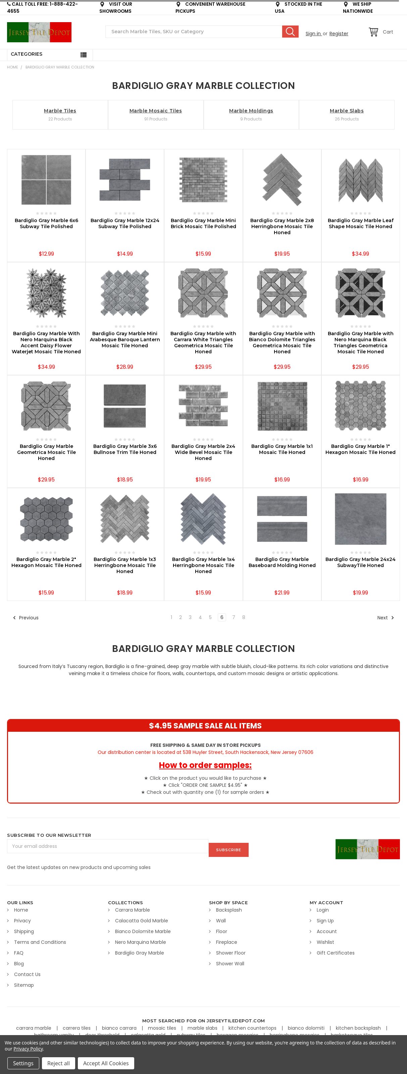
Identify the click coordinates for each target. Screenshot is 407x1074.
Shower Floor (231, 949)
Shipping (24, 928)
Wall (221, 917)
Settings (23, 1063)
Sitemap (24, 981)
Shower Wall (230, 960)
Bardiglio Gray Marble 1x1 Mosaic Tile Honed (282, 449)
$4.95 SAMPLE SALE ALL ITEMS (205, 725)
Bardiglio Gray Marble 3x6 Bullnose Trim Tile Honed (125, 449)
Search (290, 31)
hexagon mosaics (238, 1031)
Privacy (22, 917)
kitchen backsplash (359, 1024)
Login (323, 906)
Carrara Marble (132, 906)
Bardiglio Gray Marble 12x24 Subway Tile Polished (125, 223)
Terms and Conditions (40, 938)
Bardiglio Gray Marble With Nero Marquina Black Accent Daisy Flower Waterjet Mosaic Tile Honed (46, 342)
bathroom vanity (54, 1031)
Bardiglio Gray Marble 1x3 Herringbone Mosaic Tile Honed (125, 565)
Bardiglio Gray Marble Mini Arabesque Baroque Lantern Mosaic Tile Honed (125, 339)
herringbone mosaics (295, 1031)
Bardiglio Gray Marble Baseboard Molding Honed (282, 562)
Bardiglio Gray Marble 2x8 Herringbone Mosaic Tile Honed (282, 226)
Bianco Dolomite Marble (143, 928)
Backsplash (229, 906)
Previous (26, 617)
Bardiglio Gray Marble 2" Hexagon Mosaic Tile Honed (46, 562)
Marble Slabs (347, 111)
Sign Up (325, 917)
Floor (221, 928)
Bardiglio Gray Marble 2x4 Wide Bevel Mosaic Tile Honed (203, 452)
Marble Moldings (251, 111)
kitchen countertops (253, 1024)
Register (338, 33)
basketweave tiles (352, 1031)
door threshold (103, 1031)
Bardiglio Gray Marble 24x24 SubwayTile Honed (360, 562)
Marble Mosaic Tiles (156, 111)
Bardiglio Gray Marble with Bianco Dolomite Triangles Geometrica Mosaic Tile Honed (282, 342)
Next (385, 617)
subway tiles (192, 1031)
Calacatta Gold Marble (141, 917)
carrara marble (34, 1024)
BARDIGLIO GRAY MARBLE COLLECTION (60, 67)
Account (327, 928)
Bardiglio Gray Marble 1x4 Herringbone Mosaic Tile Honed (203, 565)
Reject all (58, 1063)
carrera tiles (77, 1024)
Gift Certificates (336, 949)
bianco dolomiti (307, 1024)
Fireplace (226, 938)
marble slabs (203, 1024)
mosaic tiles (162, 1024)
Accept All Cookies (106, 1063)
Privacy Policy (28, 1048)
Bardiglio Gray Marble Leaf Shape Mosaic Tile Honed (361, 223)
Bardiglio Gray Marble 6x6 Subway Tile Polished (46, 223)
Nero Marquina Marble (140, 938)
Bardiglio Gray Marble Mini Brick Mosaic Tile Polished (203, 223)
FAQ (18, 949)
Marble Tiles (60, 111)
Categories (26, 54)
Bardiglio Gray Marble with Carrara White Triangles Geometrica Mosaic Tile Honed (203, 342)
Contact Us (27, 971)
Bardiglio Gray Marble (139, 949)
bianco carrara (120, 1024)
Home (12, 67)
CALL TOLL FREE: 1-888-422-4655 (42, 7)
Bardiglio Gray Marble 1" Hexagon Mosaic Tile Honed (360, 449)
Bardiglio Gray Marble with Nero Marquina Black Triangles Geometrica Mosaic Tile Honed (361, 342)
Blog (19, 960)
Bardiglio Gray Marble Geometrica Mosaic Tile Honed (46, 452)
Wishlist (325, 938)
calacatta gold (149, 1031)
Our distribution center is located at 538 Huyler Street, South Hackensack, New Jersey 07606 (205, 749)
